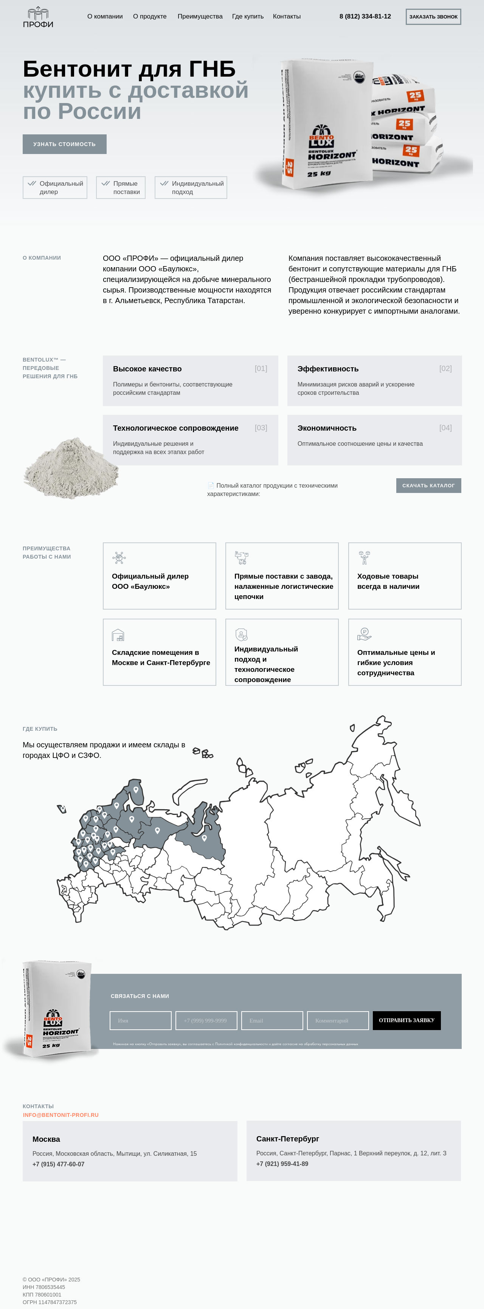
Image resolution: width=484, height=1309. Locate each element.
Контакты (287, 16)
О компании (105, 16)
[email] (272, 1020)
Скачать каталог (428, 485)
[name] (141, 1020)
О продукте (150, 16)
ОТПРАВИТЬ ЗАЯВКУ (406, 1020)
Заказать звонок (434, 17)
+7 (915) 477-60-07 (58, 1164)
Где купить (248, 16)
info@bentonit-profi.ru (61, 1115)
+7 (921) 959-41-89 (282, 1164)
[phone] (206, 1020)
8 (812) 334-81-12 (365, 16)
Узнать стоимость (64, 144)
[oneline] (338, 1020)
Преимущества (200, 16)
